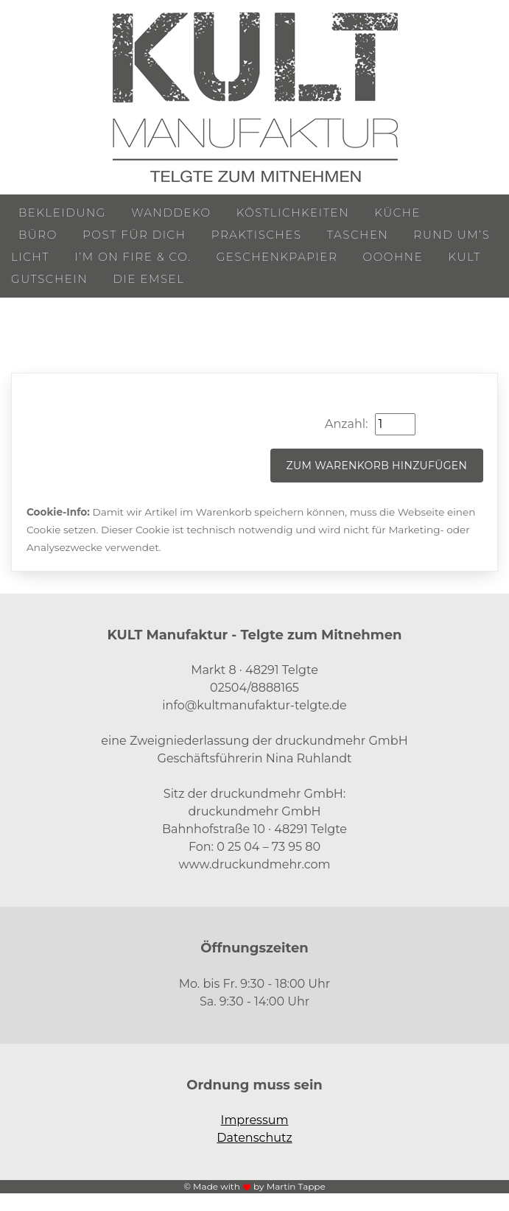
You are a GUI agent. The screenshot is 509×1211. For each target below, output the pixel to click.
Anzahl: (346, 424)
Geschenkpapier (277, 257)
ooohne (393, 257)
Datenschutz (254, 1138)
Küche (397, 213)
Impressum (255, 1120)
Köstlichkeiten (292, 213)
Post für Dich (134, 235)
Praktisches (256, 235)
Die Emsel (148, 279)
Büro (37, 235)
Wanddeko (171, 213)
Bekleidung (62, 213)
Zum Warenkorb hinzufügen (377, 465)
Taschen (358, 235)
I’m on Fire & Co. (132, 257)
